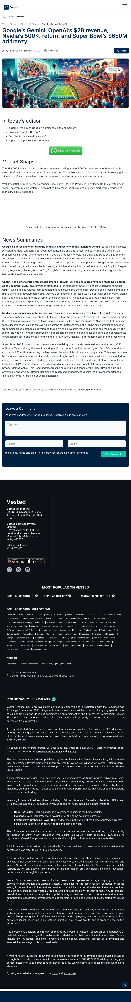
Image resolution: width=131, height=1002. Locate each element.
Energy (85, 645)
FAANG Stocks (14, 662)
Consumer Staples (102, 645)
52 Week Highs (52, 653)
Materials (107, 640)
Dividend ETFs (58, 619)
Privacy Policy (55, 677)
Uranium (35, 614)
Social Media (13, 649)
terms (55, 986)
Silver (23, 614)
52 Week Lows (92, 653)
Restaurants (71, 636)
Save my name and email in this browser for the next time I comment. (48, 452)
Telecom (111, 636)
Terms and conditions (33, 677)
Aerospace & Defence (50, 636)
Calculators (12, 677)
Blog (23, 24)
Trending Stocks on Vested (39, 662)
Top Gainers (33, 640)
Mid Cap (25, 632)
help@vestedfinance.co (20, 544)
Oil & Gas (68, 632)
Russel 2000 (59, 623)
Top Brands (86, 627)
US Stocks (33, 24)
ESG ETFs (103, 619)
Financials (54, 645)
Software (30, 636)
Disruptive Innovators (63, 649)
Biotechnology (14, 636)
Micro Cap (101, 627)
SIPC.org (80, 764)
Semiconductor (61, 640)
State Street (37, 627)
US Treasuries (14, 619)
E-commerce (33, 653)
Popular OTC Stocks (68, 662)
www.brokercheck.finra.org (52, 764)
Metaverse (112, 649)
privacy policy (73, 986)
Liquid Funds (70, 614)
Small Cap (12, 632)
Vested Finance (10, 24)
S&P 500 (44, 623)
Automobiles (80, 640)
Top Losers (107, 657)
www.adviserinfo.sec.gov (44, 749)
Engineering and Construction (93, 632)
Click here (97, 389)
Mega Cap (54, 632)
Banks (47, 640)
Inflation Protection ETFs (82, 619)
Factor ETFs (13, 623)
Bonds (85, 614)
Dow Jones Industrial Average (85, 623)
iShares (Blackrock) (16, 627)
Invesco (51, 627)
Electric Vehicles (15, 653)
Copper (47, 614)
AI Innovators (70, 645)
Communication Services (90, 649)
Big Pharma (29, 657)
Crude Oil (11, 614)
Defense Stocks (47, 657)
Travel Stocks (66, 657)
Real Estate (98, 614)
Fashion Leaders (72, 653)
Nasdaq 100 (29, 623)
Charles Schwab (68, 627)
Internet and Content (92, 636)
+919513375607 (16, 547)
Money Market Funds (35, 619)
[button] (5, 17)
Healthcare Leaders (88, 657)
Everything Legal (75, 677)
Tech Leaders (111, 653)
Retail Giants (13, 657)
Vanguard (109, 623)
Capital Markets (15, 640)
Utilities (94, 640)
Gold (57, 614)
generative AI (54, 246)
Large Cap (39, 632)
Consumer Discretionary (36, 649)
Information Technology (18, 645)
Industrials (40, 645)
